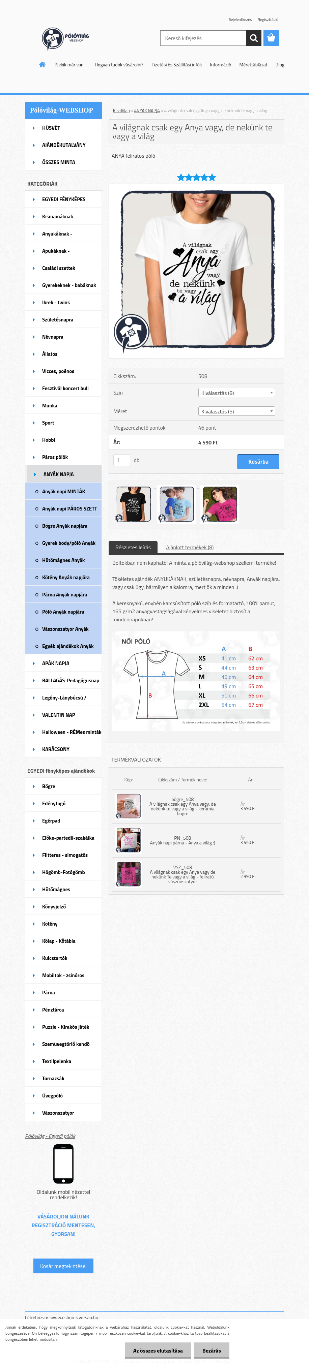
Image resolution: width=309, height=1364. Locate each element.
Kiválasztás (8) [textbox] (217, 393)
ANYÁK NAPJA (147, 110)
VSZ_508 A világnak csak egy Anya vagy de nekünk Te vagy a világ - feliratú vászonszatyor (182, 874)
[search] (253, 38)
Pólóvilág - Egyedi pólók (50, 1136)
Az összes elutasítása (158, 1350)
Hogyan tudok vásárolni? (119, 64)
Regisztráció (268, 19)
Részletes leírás (133, 547)
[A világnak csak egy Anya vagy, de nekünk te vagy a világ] (196, 187)
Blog (280, 64)
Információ (220, 64)
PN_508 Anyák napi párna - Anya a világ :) (182, 840)
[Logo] (71, 38)
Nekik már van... (71, 64)
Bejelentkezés (240, 19)
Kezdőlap (121, 110)
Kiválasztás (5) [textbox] (217, 411)
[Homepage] (42, 64)
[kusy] (121, 460)
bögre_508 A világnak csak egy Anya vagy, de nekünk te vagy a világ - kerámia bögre (182, 806)
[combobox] (236, 392)
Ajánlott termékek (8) (190, 547)
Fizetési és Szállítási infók (176, 64)
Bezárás (211, 1350)
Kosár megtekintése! (63, 1266)
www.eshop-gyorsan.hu (74, 1317)
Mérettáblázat (254, 64)
